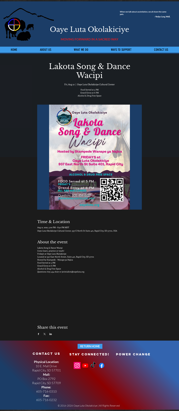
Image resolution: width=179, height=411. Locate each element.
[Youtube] (85, 365)
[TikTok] (93, 365)
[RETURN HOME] (90, 346)
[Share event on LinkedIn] (50, 334)
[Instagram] (77, 365)
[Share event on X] (44, 334)
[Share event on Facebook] (38, 334)
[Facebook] (101, 365)
